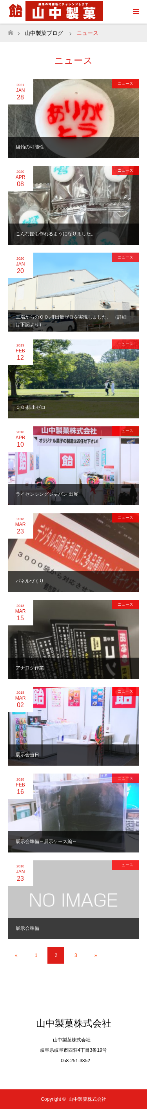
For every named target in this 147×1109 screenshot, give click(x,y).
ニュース (125, 83)
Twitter (74, 1075)
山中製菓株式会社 (73, 1023)
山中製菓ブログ (44, 33)
